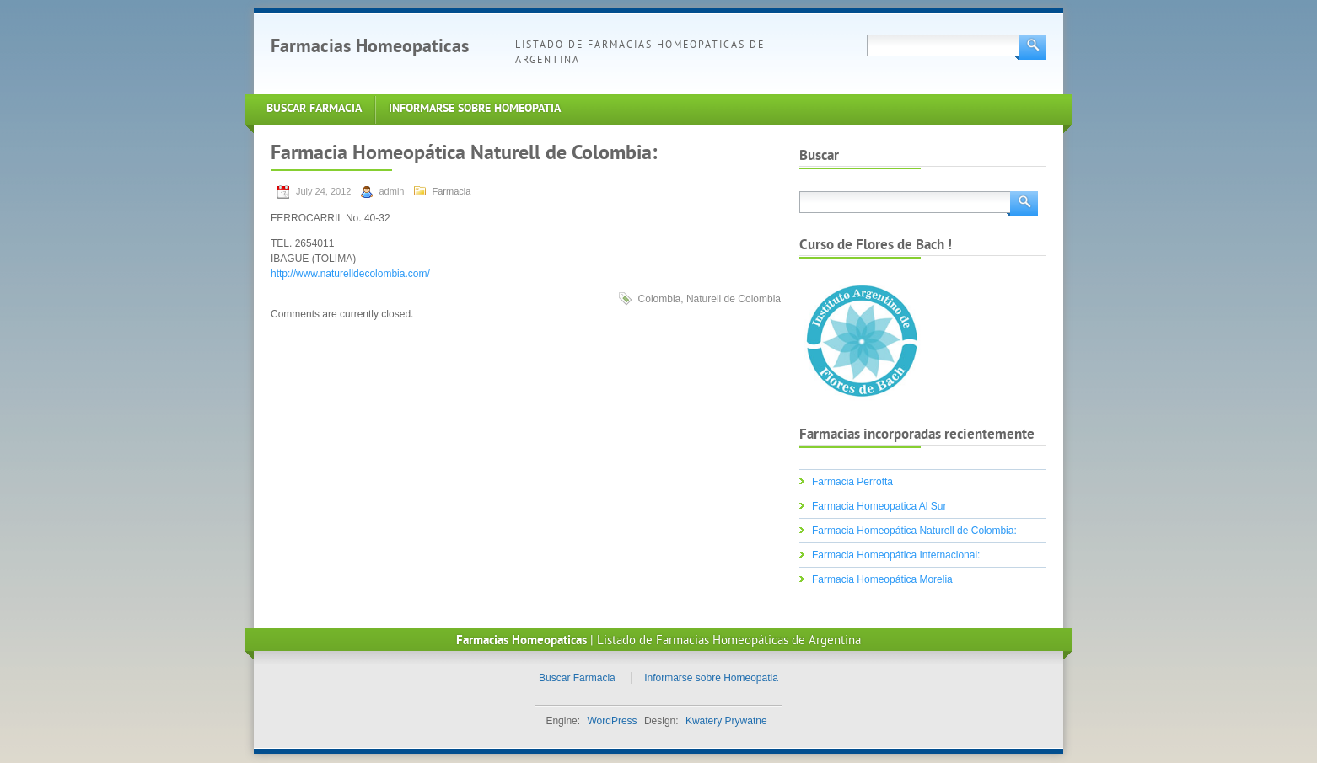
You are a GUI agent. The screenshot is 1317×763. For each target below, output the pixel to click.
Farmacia (452, 191)
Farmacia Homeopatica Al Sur (879, 506)
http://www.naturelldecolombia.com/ (350, 274)
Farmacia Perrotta (852, 482)
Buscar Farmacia (314, 109)
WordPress (612, 721)
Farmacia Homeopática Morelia (882, 579)
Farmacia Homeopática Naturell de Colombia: (914, 530)
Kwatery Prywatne (726, 721)
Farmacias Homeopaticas (370, 47)
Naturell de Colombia (733, 299)
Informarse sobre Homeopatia (475, 109)
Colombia (659, 299)
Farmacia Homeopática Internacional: (896, 555)
